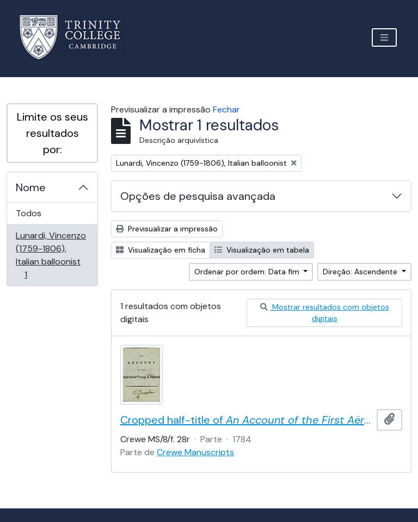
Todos (28, 213)
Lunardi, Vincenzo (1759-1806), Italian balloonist (50, 255)
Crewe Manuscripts (195, 452)
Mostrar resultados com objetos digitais (324, 312)
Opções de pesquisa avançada (197, 196)
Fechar (226, 109)
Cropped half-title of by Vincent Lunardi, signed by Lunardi (246, 419)
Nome (31, 187)
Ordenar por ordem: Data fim (248, 271)
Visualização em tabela (261, 250)
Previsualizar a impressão (167, 229)
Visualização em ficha (160, 250)
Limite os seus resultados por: (52, 133)
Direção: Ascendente (361, 271)
